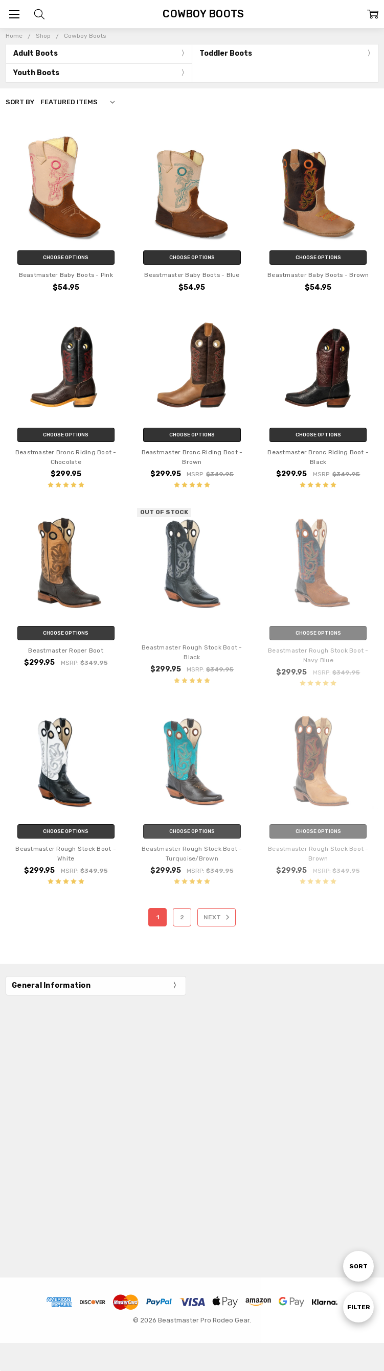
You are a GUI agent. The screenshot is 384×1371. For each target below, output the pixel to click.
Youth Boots (36, 72)
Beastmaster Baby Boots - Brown (318, 274)
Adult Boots (35, 53)
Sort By (20, 102)
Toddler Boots (225, 53)
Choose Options (65, 257)
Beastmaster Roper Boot (65, 650)
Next (218, 917)
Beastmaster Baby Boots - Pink (66, 274)
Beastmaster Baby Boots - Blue (191, 274)
